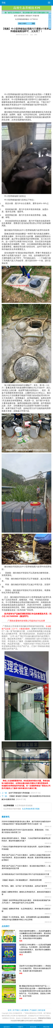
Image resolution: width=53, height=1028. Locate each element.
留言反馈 (41, 1010)
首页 (15, 16)
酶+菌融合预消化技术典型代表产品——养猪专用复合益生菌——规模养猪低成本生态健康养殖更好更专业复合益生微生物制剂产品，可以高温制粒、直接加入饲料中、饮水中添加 (35, 991)
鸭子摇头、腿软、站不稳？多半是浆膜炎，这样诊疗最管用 (24, 886)
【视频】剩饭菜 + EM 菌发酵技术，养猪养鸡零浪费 (22, 880)
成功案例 (21, 16)
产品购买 (33, 1010)
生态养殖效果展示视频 (30, 809)
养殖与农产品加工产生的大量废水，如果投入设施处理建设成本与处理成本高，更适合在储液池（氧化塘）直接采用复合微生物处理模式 (26, 857)
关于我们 (16, 1010)
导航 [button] (4, 3)
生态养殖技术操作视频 (12, 809)
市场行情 (36, 16)
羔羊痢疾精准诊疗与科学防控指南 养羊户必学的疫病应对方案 (25, 874)
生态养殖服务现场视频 (23, 805)
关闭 (50, 14)
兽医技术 (29, 16)
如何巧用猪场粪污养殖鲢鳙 (19, 793)
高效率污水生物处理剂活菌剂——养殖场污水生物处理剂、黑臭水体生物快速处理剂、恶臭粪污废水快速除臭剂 (35, 968)
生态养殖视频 (8, 805)
